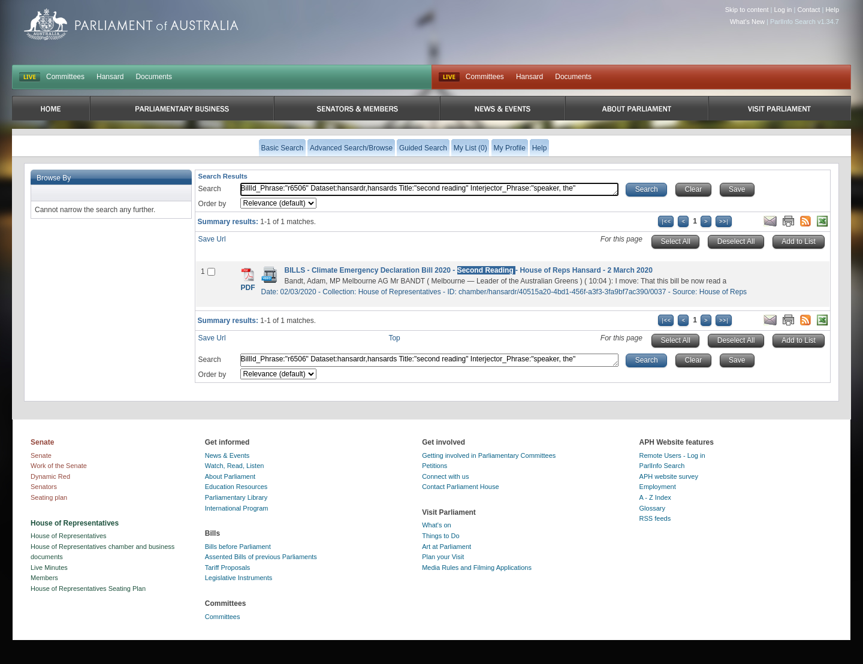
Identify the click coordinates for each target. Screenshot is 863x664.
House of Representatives (69, 535)
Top (394, 338)
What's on (436, 525)
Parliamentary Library (236, 497)
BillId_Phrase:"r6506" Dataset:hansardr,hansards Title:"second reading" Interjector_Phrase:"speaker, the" (429, 189)
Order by (212, 204)
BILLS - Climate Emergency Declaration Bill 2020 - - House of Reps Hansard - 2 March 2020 (469, 270)
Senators (44, 486)
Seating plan (49, 497)
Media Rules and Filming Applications (477, 567)
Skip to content (747, 9)
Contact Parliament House (460, 486)
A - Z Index (655, 497)
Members (44, 577)
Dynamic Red (50, 476)
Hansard (109, 77)
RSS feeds (655, 518)
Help (832, 9)
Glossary (652, 508)
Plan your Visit (443, 556)
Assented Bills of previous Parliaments (261, 556)
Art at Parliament (446, 546)
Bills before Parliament (238, 546)
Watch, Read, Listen (234, 465)
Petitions (434, 465)
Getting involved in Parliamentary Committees (489, 455)
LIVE (29, 77)
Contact (808, 9)
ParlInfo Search (662, 465)
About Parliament (230, 476)
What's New (747, 21)
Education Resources (236, 486)
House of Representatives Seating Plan (88, 588)
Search (209, 189)
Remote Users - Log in (672, 455)
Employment (657, 486)
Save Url (212, 239)
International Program (236, 508)
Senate (41, 455)
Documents (153, 77)
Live (449, 77)
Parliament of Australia (131, 24)
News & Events (227, 455)
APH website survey (668, 476)
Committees (65, 77)
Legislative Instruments (239, 577)
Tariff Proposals (228, 567)
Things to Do (440, 535)
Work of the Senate (59, 465)
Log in (783, 9)
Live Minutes (49, 567)
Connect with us (445, 476)
